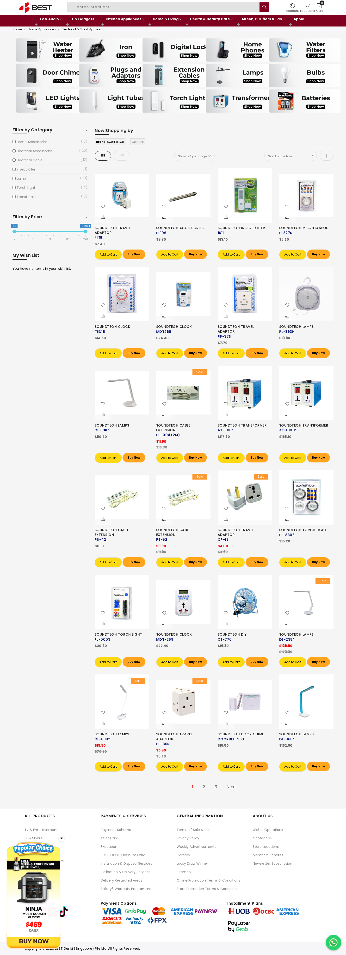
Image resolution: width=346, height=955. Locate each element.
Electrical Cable (30, 160)
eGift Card (109, 838)
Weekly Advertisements (196, 846)
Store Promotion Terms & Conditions (207, 888)
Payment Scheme (116, 829)
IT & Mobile (34, 838)
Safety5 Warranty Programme (126, 888)
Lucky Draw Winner (192, 863)
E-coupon (109, 846)
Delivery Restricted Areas (121, 880)
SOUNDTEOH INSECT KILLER (241, 227)
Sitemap (184, 871)
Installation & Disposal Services (126, 863)
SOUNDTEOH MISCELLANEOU (304, 227)
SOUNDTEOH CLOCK (112, 326)
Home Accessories (32, 141)
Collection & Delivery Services (125, 871)
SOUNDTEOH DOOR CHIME (241, 734)
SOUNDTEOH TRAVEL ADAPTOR (113, 230)
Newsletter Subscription (272, 863)
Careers (183, 855)
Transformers (28, 196)
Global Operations (268, 829)
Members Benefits (268, 855)
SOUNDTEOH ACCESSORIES (180, 227)
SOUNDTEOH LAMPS (296, 326)
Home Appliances (42, 29)
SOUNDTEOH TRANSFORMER (242, 425)
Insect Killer (26, 169)
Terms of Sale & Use (193, 829)
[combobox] (164, 7)
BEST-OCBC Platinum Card (123, 855)
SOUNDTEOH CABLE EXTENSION (173, 428)
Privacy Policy (188, 838)
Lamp (21, 178)
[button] (103, 206)
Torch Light (26, 187)
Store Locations (266, 846)
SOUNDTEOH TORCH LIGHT (303, 529)
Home (17, 29)
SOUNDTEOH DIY (232, 634)
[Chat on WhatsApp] (333, 942)
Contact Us (262, 838)
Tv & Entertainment (41, 829)
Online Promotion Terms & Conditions (208, 880)
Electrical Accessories (35, 151)
